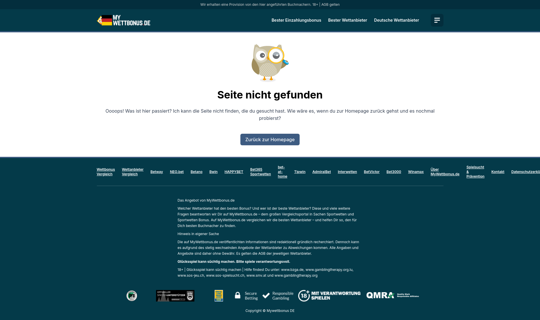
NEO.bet (177, 172)
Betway (157, 172)
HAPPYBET (233, 172)
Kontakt (497, 172)
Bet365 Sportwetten (260, 171)
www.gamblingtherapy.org (296, 275)
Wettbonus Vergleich (106, 171)
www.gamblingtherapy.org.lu (328, 269)
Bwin (213, 172)
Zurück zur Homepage (270, 139)
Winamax (416, 172)
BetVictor (372, 172)
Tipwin (299, 172)
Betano (197, 172)
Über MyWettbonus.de (445, 171)
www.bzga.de (292, 269)
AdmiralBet (321, 172)
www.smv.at (256, 275)
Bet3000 (394, 172)
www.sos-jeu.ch (191, 275)
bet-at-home (282, 171)
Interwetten (347, 172)
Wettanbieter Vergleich (133, 171)
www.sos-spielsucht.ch (225, 275)
